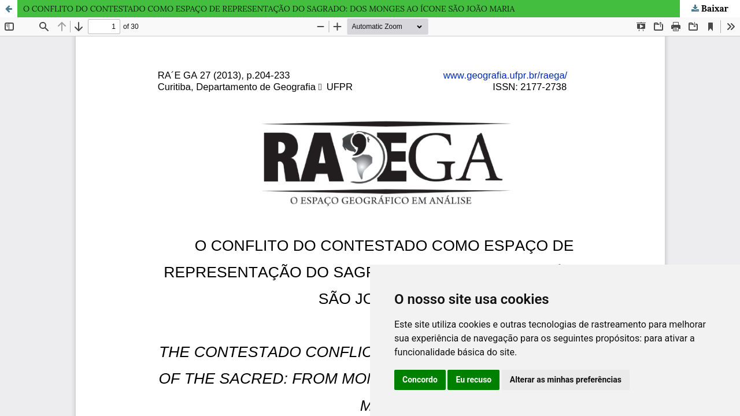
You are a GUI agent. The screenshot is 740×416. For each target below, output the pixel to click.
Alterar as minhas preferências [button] (565, 379)
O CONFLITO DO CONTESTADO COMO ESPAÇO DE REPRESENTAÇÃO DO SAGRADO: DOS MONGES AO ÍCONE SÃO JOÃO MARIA (269, 8)
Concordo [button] (420, 379)
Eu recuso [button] (473, 379)
